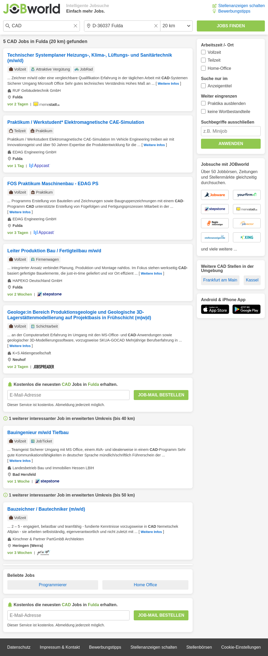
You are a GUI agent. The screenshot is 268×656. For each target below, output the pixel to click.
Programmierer (53, 585)
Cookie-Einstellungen (241, 647)
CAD (12, 41)
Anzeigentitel (220, 86)
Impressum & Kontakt (60, 647)
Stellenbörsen (199, 647)
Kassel (252, 280)
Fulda (42, 41)
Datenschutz (18, 647)
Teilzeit (214, 60)
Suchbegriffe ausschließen (227, 122)
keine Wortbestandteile (229, 111)
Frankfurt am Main (220, 280)
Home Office (145, 585)
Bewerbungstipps (234, 11)
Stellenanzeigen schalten (241, 5)
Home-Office (219, 68)
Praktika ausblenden (227, 103)
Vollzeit (214, 52)
